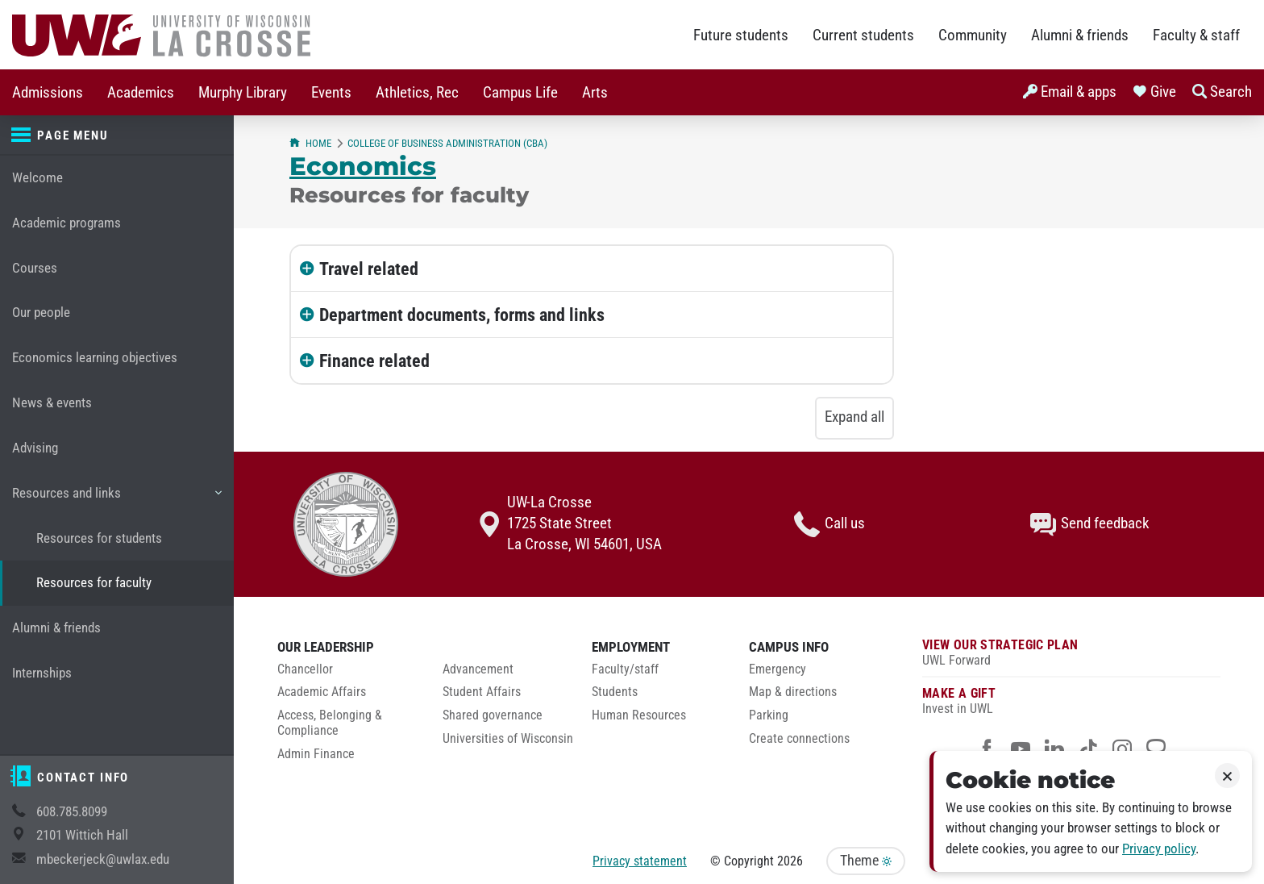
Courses (34, 268)
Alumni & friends (1080, 35)
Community (972, 35)
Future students (740, 35)
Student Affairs (482, 692)
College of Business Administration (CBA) (447, 143)
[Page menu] (117, 135)
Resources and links (116, 499)
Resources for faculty (94, 582)
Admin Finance (316, 754)
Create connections (799, 739)
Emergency (777, 669)
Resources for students (99, 538)
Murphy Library (242, 93)
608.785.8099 (71, 811)
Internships (42, 673)
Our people (41, 312)
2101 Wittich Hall (82, 835)
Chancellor (305, 669)
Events (331, 93)
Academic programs (66, 223)
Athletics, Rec (417, 93)
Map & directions (793, 692)
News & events (52, 403)
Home (310, 143)
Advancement (478, 669)
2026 (790, 861)
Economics (362, 166)
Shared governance (493, 715)
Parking (768, 715)
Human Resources (639, 715)
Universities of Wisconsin (508, 739)
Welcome (37, 178)
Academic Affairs (321, 692)
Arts (595, 93)
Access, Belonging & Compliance (329, 723)
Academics (140, 93)
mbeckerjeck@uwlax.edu (102, 859)
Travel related (368, 268)
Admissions (47, 93)
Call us (829, 524)
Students (615, 692)
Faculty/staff (625, 669)
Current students (863, 35)
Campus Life (520, 93)
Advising (35, 448)
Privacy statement (639, 861)
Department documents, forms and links (462, 314)
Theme (866, 861)
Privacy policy (1158, 849)
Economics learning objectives (94, 357)
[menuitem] (47, 92)
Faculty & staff (1196, 35)
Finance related (374, 360)
